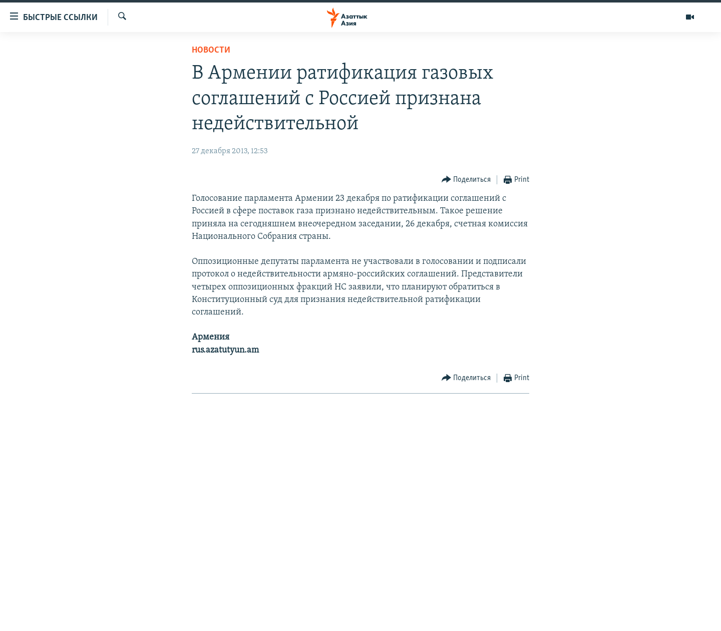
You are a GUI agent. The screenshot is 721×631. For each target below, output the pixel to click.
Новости (211, 50)
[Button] (466, 180)
